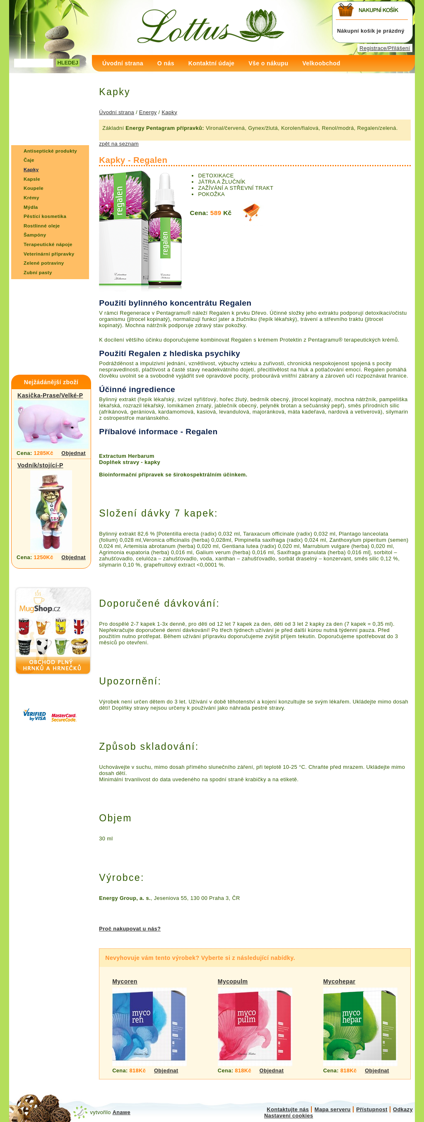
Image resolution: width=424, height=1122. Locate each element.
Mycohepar (339, 981)
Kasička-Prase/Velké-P (50, 395)
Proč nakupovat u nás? (130, 929)
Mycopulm (233, 981)
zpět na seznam (119, 144)
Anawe (121, 1112)
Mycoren (124, 981)
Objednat (73, 453)
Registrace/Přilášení (384, 48)
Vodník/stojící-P (40, 465)
